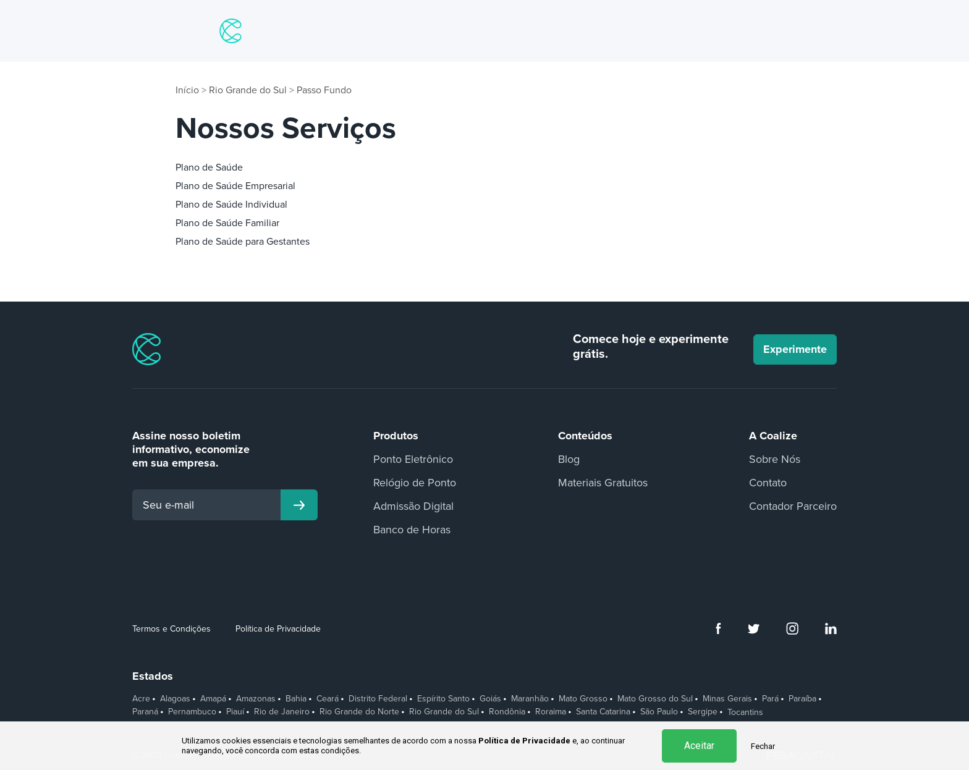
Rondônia (507, 712)
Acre (141, 699)
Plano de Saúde (209, 167)
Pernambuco (192, 712)
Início (187, 90)
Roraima (550, 712)
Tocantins (745, 712)
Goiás (490, 699)
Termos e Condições (171, 629)
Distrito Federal (378, 699)
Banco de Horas (412, 529)
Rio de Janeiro (282, 712)
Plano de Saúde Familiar (227, 223)
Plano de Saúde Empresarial (235, 186)
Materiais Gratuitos (603, 482)
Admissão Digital (413, 506)
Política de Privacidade (278, 629)
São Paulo (659, 712)
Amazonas (256, 699)
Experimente (795, 349)
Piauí (235, 712)
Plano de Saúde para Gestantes (243, 241)
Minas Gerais (727, 699)
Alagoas (175, 699)
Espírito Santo (443, 699)
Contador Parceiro (793, 506)
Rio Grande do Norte (359, 712)
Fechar (763, 746)
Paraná (145, 712)
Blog (569, 459)
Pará (770, 699)
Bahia (296, 699)
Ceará (327, 699)
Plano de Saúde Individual (231, 204)
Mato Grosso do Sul (655, 699)
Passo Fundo (324, 90)
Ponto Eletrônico (413, 459)
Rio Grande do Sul (248, 90)
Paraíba (802, 699)
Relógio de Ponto (414, 482)
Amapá (213, 699)
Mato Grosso (583, 699)
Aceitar (699, 745)
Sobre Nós (774, 459)
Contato (768, 482)
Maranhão (530, 699)
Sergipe (702, 712)
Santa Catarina (603, 712)
